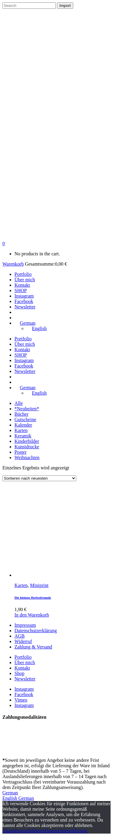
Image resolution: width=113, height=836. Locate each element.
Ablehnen (35, 830)
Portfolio (23, 657)
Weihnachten (26, 457)
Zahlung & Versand (33, 646)
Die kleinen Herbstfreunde (32, 597)
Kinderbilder (26, 441)
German (10, 792)
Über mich (24, 662)
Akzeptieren (14, 830)
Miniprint (39, 585)
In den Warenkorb (31, 614)
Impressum (25, 625)
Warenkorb (13, 264)
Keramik (22, 435)
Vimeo (20, 699)
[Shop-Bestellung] (39, 478)
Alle (18, 403)
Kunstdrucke (26, 446)
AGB (19, 636)
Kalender (23, 424)
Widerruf (23, 641)
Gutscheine (25, 419)
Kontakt (22, 667)
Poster (20, 452)
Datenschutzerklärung (35, 630)
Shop (19, 673)
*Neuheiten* (26, 408)
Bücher (21, 414)
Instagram (24, 689)
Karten (21, 430)
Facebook (23, 694)
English (10, 798)
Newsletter (24, 678)
